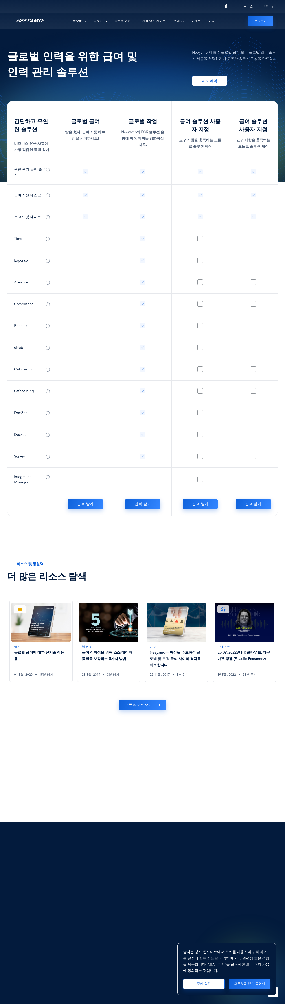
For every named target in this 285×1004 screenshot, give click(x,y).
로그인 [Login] (246, 6)
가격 (212, 21)
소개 (177, 21)
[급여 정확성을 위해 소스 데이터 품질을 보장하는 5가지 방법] (108, 641)
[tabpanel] (41, 644)
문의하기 (260, 21)
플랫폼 (77, 21)
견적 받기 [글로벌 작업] (143, 504)
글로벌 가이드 (124, 21)
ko (266, 6)
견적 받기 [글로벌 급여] (85, 504)
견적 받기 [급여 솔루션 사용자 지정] (200, 504)
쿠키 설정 (204, 983)
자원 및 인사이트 (154, 21)
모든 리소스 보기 (138, 705)
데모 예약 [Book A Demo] (209, 81)
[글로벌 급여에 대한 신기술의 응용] (41, 641)
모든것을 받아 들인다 (249, 983)
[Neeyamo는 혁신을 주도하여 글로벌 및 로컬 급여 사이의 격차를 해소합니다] (176, 641)
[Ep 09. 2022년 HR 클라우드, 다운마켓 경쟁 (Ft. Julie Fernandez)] (244, 641)
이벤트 (196, 21)
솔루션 (98, 21)
